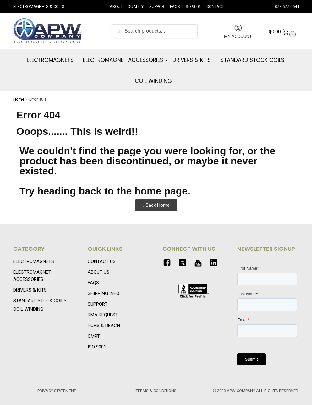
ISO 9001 (193, 6)
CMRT (94, 332)
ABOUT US (98, 268)
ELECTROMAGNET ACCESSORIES (32, 271)
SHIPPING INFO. (104, 289)
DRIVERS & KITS (30, 285)
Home (18, 94)
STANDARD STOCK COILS (40, 296)
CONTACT (215, 6)
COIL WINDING (28, 305)
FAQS (175, 6)
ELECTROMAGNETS (33, 257)
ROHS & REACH (104, 321)
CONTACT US (102, 257)
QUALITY (136, 6)
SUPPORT (157, 6)
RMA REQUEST (103, 310)
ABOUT (116, 6)
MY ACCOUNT (238, 31)
